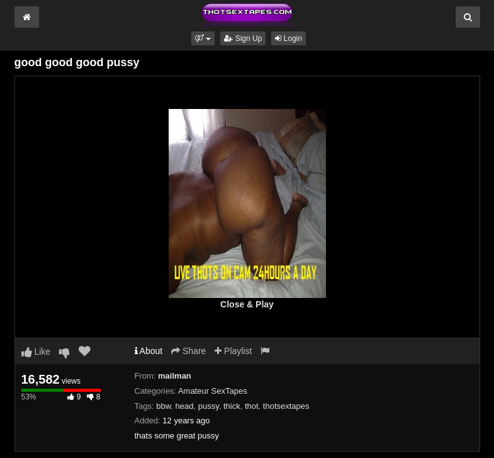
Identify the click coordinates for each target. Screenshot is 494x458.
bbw (163, 406)
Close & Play (247, 304)
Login (288, 38)
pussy (208, 406)
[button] (203, 38)
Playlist (233, 351)
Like (36, 351)
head (185, 406)
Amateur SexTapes (212, 391)
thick (231, 406)
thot (252, 406)
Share (188, 351)
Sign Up (243, 38)
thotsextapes (286, 406)
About (149, 351)
